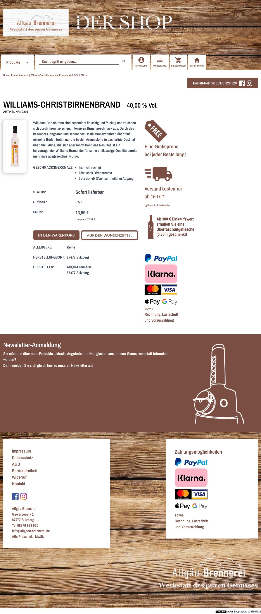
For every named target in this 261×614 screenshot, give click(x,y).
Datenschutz (22, 457)
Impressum (21, 451)
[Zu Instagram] (23, 496)
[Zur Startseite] (36, 22)
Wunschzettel (160, 62)
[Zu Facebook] (15, 496)
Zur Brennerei (197, 62)
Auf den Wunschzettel (109, 235)
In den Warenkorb (56, 235)
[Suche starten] (79, 61)
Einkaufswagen (178, 62)
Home (6, 75)
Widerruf (19, 477)
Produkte (17, 62)
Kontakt (18, 484)
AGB (16, 464)
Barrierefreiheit (24, 470)
